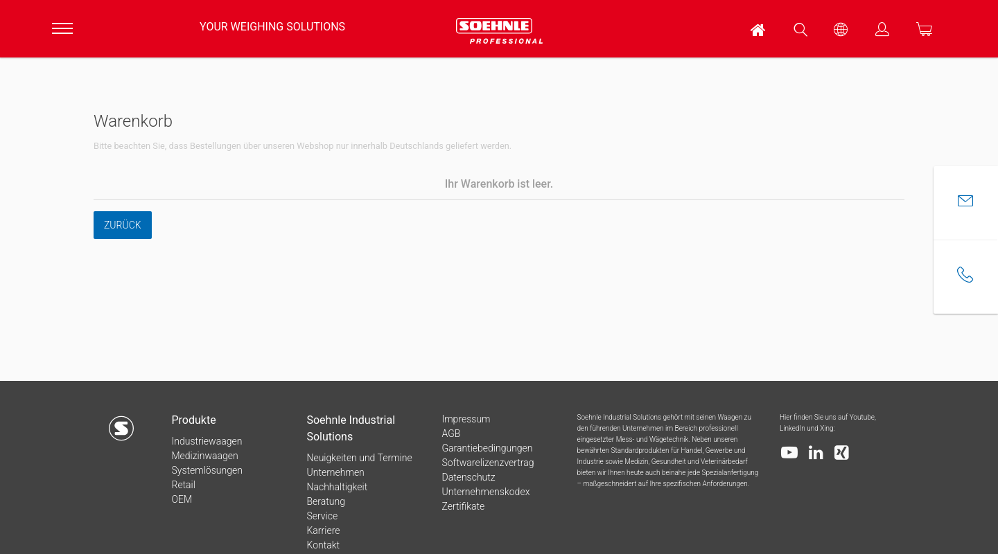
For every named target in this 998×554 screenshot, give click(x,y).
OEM (181, 499)
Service (322, 515)
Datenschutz (468, 477)
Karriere (323, 530)
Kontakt (323, 545)
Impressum (465, 419)
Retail (183, 484)
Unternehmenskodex (485, 491)
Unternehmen (335, 472)
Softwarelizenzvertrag (487, 462)
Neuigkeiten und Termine (359, 457)
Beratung (325, 501)
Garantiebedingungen (486, 448)
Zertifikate (462, 506)
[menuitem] (759, 28)
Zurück (122, 225)
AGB (450, 433)
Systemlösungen (206, 470)
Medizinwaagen (204, 455)
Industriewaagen (206, 441)
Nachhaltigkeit (336, 486)
